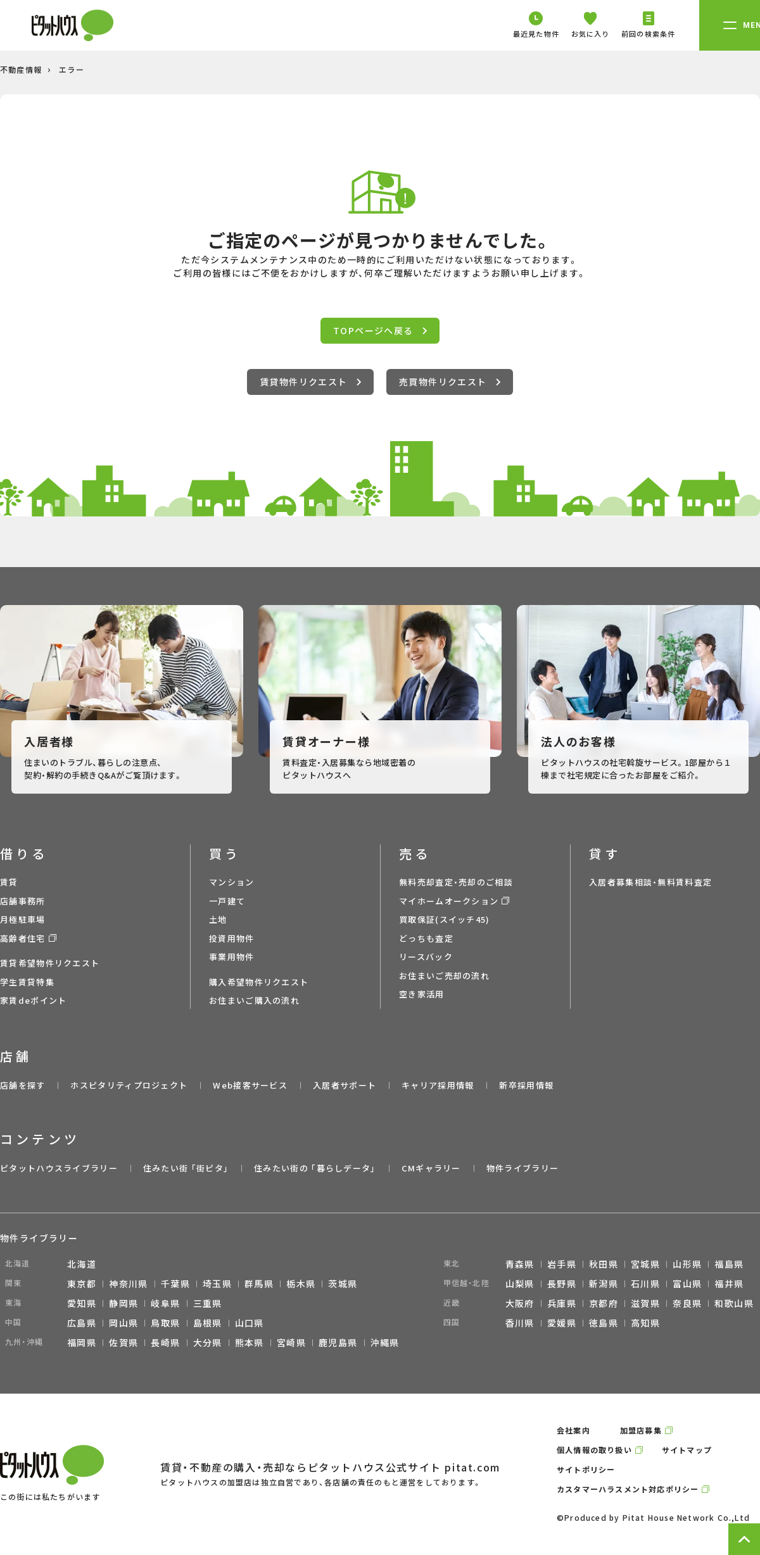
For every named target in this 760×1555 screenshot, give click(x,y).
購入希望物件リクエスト (258, 982)
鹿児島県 (338, 1342)
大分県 (207, 1342)
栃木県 (300, 1283)
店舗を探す (23, 1085)
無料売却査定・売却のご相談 (456, 882)
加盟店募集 (641, 1430)
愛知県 (81, 1303)
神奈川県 (128, 1283)
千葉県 (175, 1283)
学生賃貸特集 (27, 982)
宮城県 (645, 1264)
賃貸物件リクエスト (310, 381)
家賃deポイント (33, 1000)
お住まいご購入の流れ (254, 1000)
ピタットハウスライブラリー (59, 1168)
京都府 (603, 1303)
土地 (218, 919)
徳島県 (603, 1322)
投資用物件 (232, 938)
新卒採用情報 (526, 1085)
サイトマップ (687, 1449)
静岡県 (123, 1303)
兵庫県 (561, 1303)
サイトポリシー (586, 1469)
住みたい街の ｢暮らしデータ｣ (315, 1168)
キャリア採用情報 (438, 1085)
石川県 (645, 1283)
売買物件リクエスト (449, 381)
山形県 (687, 1264)
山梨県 (520, 1283)
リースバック (426, 957)
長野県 (561, 1283)
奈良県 (687, 1303)
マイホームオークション (448, 901)
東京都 (81, 1283)
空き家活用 (422, 994)
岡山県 (123, 1322)
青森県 (520, 1264)
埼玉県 (217, 1283)
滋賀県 (645, 1303)
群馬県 (259, 1283)
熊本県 (249, 1342)
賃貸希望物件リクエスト (49, 963)
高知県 (645, 1322)
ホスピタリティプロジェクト (128, 1085)
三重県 (207, 1303)
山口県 (249, 1322)
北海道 (81, 1264)
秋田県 (603, 1264)
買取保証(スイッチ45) (444, 919)
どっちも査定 (426, 938)
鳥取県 (165, 1322)
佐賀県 (123, 1342)
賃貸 (9, 882)
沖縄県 (385, 1342)
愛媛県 (561, 1322)
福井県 (729, 1283)
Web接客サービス (250, 1085)
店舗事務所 (23, 901)
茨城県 (342, 1283)
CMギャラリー (431, 1168)
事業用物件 (232, 957)
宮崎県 (291, 1342)
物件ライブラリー (522, 1168)
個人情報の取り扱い (594, 1449)
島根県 (207, 1322)
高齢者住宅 (23, 938)
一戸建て (227, 901)
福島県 (729, 1264)
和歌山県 (734, 1303)
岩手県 (561, 1264)
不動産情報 (21, 69)
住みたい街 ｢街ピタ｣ (186, 1168)
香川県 (520, 1322)
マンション (232, 882)
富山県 (687, 1283)
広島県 (81, 1322)
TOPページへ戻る (380, 330)
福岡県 (81, 1342)
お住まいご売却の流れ (444, 976)
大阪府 (520, 1303)
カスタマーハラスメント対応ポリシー (628, 1488)
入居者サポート (344, 1085)
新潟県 (603, 1283)
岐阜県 (165, 1303)
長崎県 (165, 1342)
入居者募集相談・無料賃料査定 (650, 882)
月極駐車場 (23, 919)
